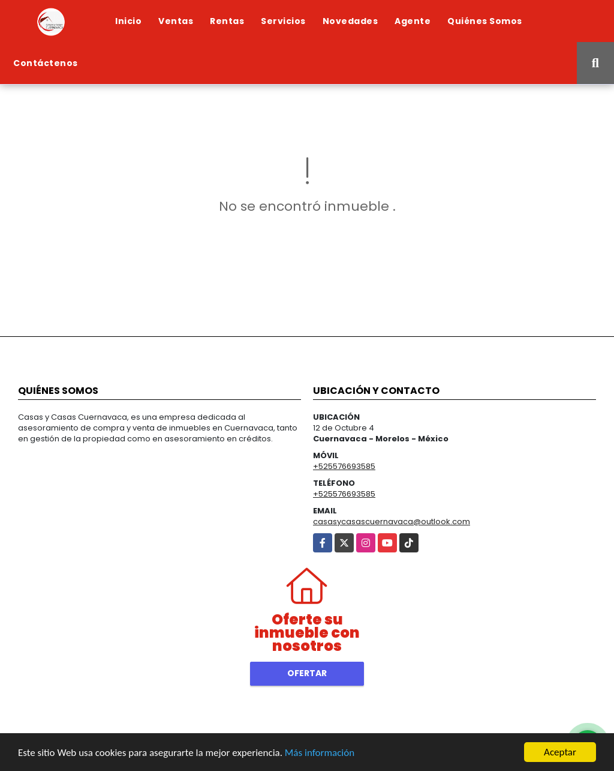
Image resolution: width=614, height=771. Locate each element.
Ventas (175, 21)
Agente (413, 21)
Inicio (128, 21)
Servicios (283, 21)
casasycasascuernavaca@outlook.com (391, 521)
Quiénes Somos (484, 21)
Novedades (350, 21)
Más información (319, 752)
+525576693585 (344, 466)
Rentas (227, 21)
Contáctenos (45, 63)
